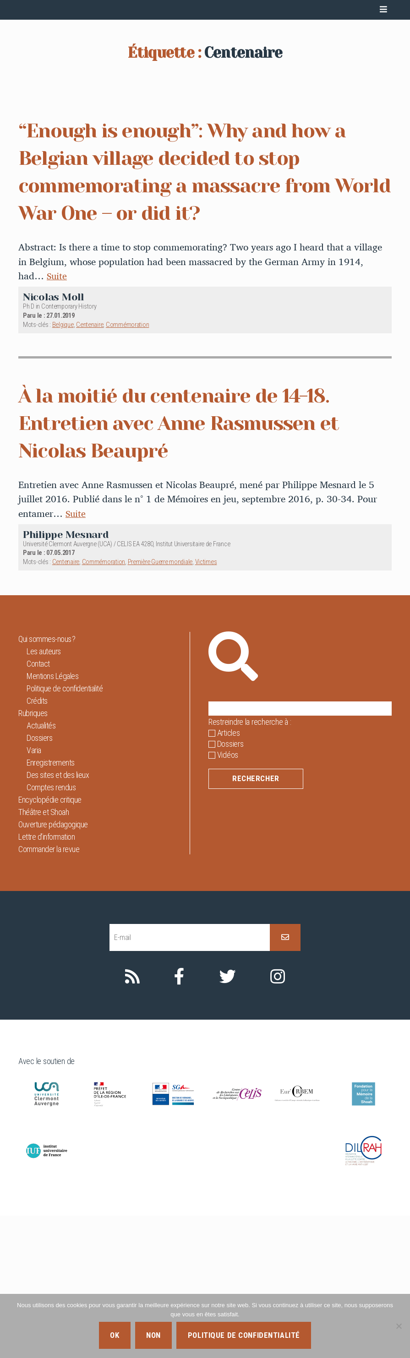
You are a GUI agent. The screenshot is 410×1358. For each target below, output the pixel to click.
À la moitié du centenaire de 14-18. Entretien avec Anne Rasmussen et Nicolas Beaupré (195, 565)
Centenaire (89, 467)
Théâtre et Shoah (43, 954)
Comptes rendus (51, 929)
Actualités (41, 868)
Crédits (37, 843)
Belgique (63, 467)
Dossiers (39, 880)
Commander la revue (48, 991)
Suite (57, 418)
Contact (38, 806)
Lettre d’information (46, 979)
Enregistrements (51, 905)
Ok (114, 1335)
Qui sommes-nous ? (47, 781)
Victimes (206, 704)
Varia (34, 892)
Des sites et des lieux (58, 917)
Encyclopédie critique (50, 942)
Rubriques (33, 855)
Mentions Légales (52, 818)
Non (153, 1335)
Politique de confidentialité (65, 831)
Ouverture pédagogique (53, 967)
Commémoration (127, 467)
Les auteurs (44, 794)
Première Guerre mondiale (160, 704)
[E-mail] (189, 1080)
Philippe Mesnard (66, 677)
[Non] (398, 1326)
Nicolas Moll (53, 439)
